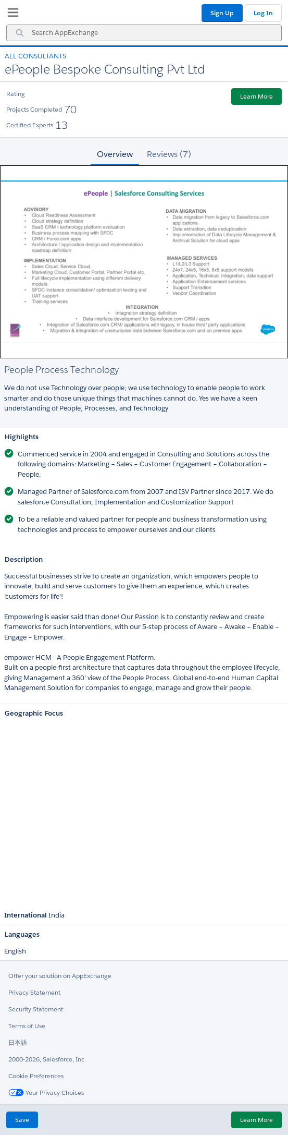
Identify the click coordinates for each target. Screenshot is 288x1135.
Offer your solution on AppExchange (59, 975)
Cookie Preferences (36, 1075)
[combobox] (144, 33)
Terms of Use (26, 1025)
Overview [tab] (115, 154)
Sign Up (222, 12)
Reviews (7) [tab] (169, 154)
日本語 (17, 1042)
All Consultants (35, 56)
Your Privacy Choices (46, 1092)
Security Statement (35, 1009)
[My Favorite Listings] (10, 14)
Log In (263, 12)
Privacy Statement (34, 992)
